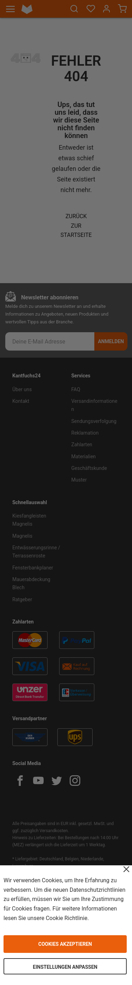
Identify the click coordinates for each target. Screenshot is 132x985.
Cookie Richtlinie (66, 917)
